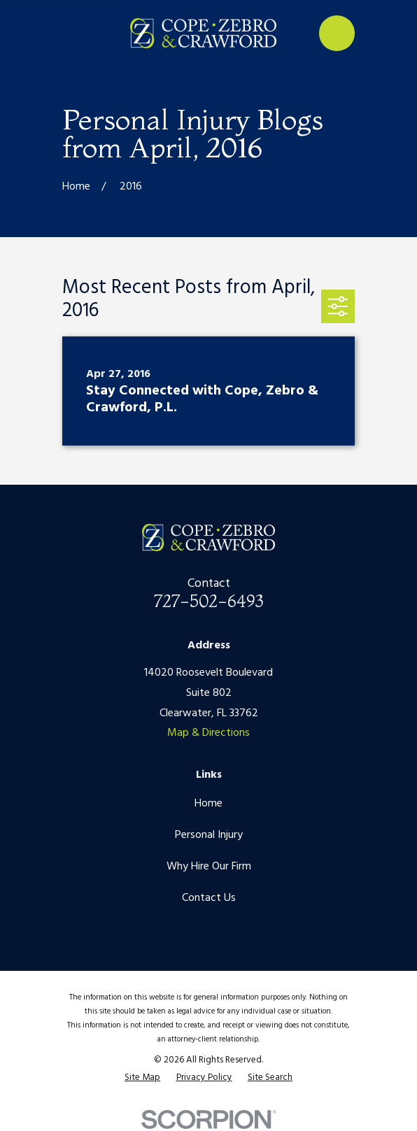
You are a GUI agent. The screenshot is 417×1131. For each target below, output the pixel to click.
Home (208, 804)
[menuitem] (142, 1078)
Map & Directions (208, 733)
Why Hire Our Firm (209, 867)
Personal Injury (209, 835)
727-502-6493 (208, 601)
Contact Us (209, 898)
